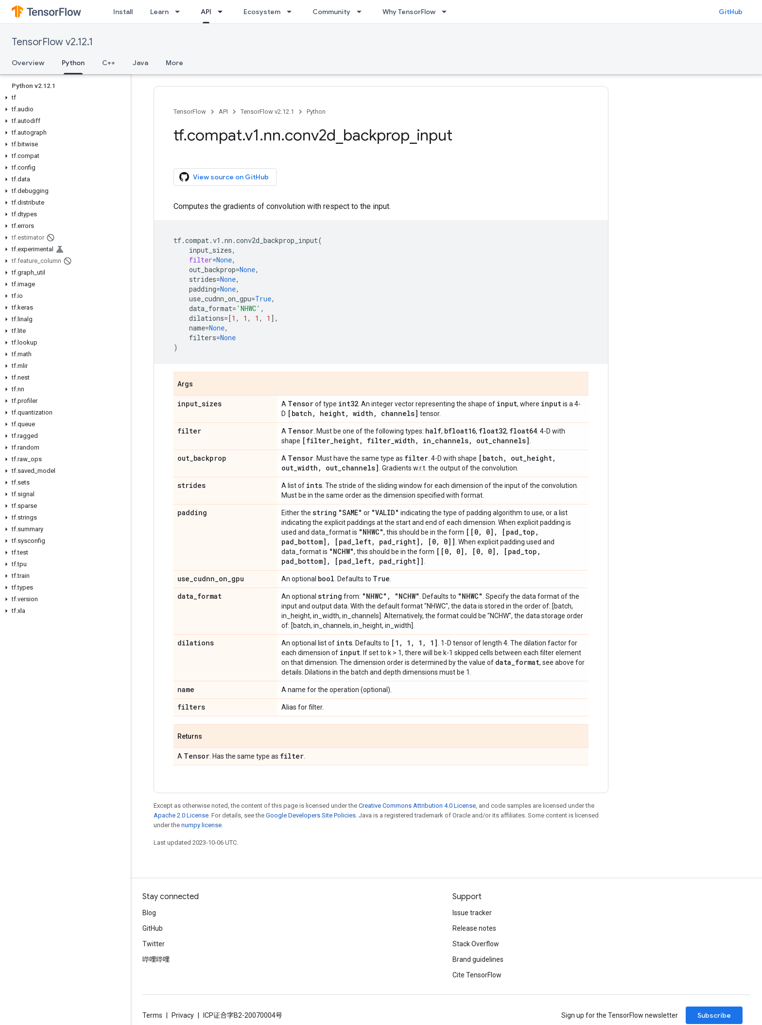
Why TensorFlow (408, 11)
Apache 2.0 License (181, 815)
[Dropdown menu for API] (223, 11)
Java (140, 62)
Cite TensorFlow (477, 975)
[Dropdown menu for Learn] (180, 11)
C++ (108, 62)
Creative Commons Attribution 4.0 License (417, 805)
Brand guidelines (477, 959)
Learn (159, 11)
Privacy (183, 1015)
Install (123, 11)
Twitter (153, 944)
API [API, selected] (206, 11)
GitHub (731, 11)
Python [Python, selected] (73, 62)
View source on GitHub (224, 177)
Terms (152, 1015)
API (223, 111)
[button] (63, 98)
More (174, 62)
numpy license (201, 825)
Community (331, 11)
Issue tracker (472, 913)
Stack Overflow (475, 944)
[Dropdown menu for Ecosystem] (292, 11)
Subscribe (714, 1015)
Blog (149, 913)
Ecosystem (261, 11)
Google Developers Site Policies (311, 815)
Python (316, 111)
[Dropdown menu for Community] (362, 11)
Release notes (474, 928)
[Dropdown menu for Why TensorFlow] (447, 11)
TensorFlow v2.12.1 (52, 42)
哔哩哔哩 (156, 959)
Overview (28, 62)
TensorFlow (189, 111)
